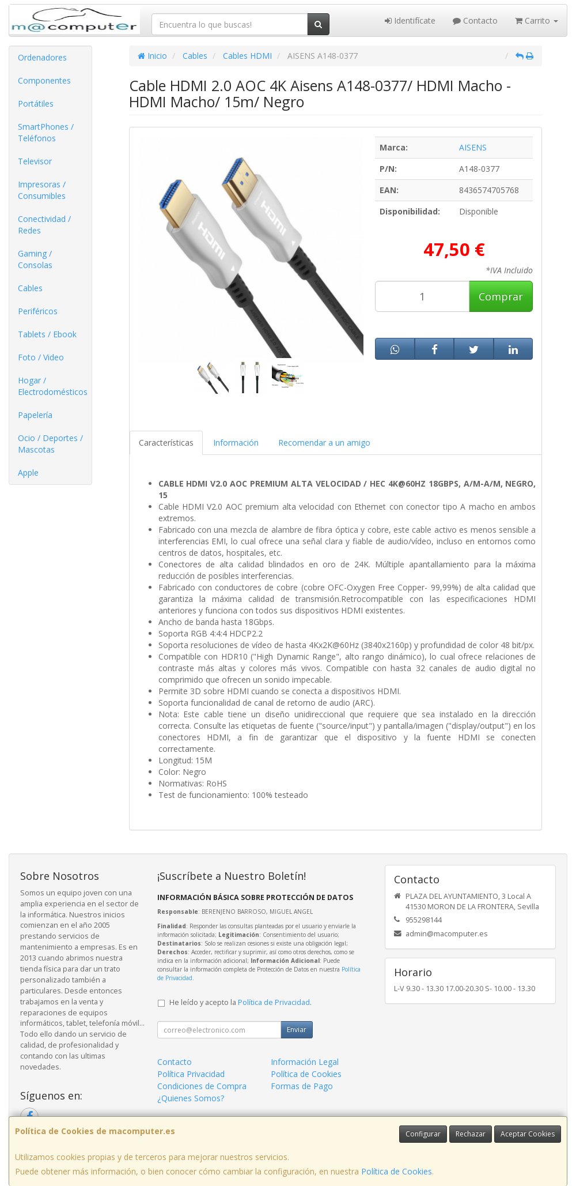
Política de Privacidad (274, 1002)
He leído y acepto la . (240, 1002)
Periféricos (38, 311)
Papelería (35, 414)
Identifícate (410, 20)
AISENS (473, 147)
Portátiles (36, 103)
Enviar (296, 1029)
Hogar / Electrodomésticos (53, 386)
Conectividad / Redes (44, 224)
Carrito (536, 20)
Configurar (423, 1134)
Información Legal (305, 1061)
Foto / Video (41, 357)
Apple (28, 472)
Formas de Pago (302, 1085)
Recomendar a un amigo (324, 442)
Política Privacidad (191, 1073)
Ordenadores (42, 57)
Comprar (501, 296)
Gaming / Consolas (35, 259)
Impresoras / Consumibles (42, 190)
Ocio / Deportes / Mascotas (50, 443)
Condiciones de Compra (202, 1085)
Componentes (44, 80)
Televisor (35, 161)
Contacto (475, 20)
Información (236, 442)
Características (166, 442)
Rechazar (471, 1134)
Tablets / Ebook (47, 334)
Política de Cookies (396, 1171)
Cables (30, 288)
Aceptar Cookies (528, 1134)
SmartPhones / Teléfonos (46, 132)
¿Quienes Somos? (190, 1098)
